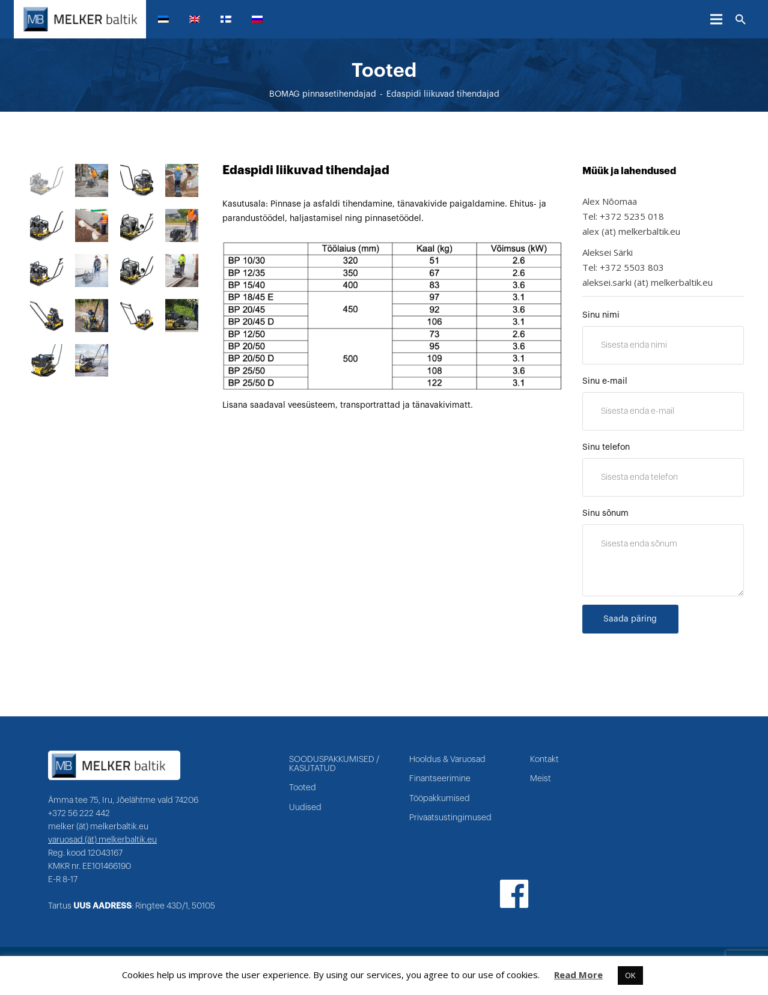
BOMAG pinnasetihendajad (322, 94)
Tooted (302, 788)
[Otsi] (741, 19)
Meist (540, 779)
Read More (578, 975)
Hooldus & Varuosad (447, 759)
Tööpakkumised (439, 798)
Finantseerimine (440, 779)
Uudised (305, 807)
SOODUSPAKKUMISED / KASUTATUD (334, 764)
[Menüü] (716, 19)
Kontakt (544, 759)
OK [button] (630, 975)
